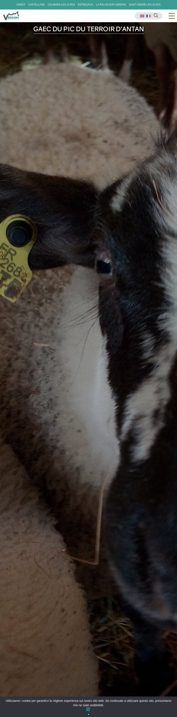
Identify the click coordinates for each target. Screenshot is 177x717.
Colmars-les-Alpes (61, 4)
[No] (88, 714)
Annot (20, 4)
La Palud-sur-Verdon (111, 4)
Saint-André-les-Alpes (145, 4)
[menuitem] (142, 16)
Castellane (36, 4)
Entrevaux (85, 4)
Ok (88, 709)
